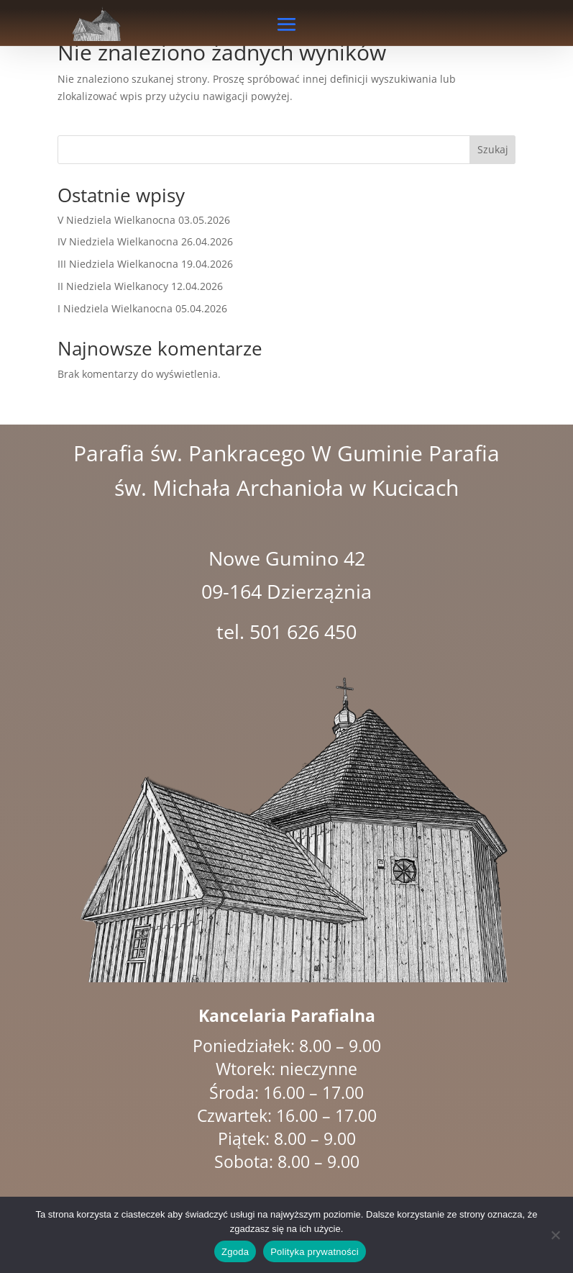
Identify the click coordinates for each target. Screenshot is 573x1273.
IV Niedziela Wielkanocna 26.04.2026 (145, 241)
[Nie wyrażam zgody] (555, 1235)
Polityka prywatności (314, 1251)
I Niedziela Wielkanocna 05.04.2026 (142, 308)
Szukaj (492, 149)
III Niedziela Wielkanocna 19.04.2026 (145, 264)
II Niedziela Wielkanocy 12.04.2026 (140, 286)
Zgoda (235, 1251)
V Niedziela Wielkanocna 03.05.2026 (144, 220)
